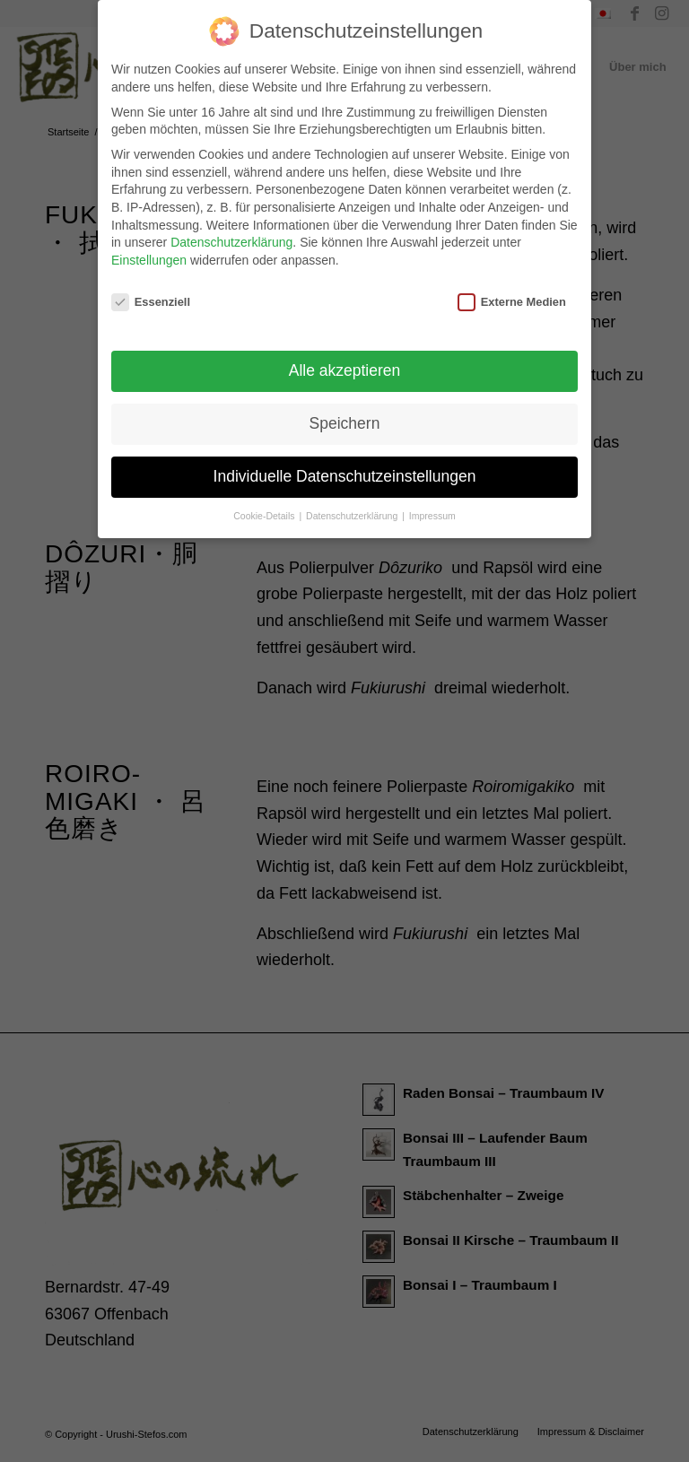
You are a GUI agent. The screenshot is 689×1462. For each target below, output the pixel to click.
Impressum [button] (432, 505)
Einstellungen (149, 249)
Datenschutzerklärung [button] (353, 505)
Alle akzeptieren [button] (345, 360)
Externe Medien (512, 291)
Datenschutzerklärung (231, 231)
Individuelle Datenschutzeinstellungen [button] (345, 465)
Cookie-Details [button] (265, 505)
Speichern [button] (345, 413)
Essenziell (150, 291)
